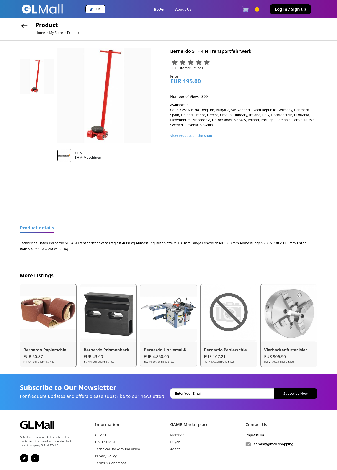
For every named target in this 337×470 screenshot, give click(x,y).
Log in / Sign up (290, 9)
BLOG (159, 9)
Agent (175, 449)
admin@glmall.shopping (273, 444)
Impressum (254, 435)
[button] (95, 9)
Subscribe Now (295, 393)
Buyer (175, 442)
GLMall (100, 434)
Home (40, 32)
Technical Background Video (117, 449)
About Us (183, 9)
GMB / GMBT (105, 442)
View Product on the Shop (191, 135)
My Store (56, 32)
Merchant (178, 434)
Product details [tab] (37, 228)
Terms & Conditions (110, 463)
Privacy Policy (106, 456)
